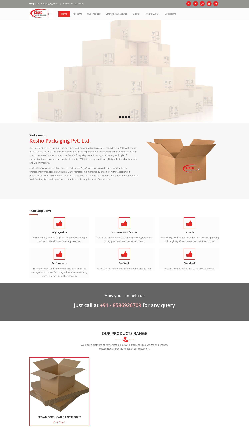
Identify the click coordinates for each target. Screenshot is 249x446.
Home (64, 13)
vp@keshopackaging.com (44, 3)
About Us (77, 13)
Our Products (94, 13)
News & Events (152, 13)
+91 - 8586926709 (73, 3)
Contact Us (170, 13)
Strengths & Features (116, 13)
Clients (135, 13)
